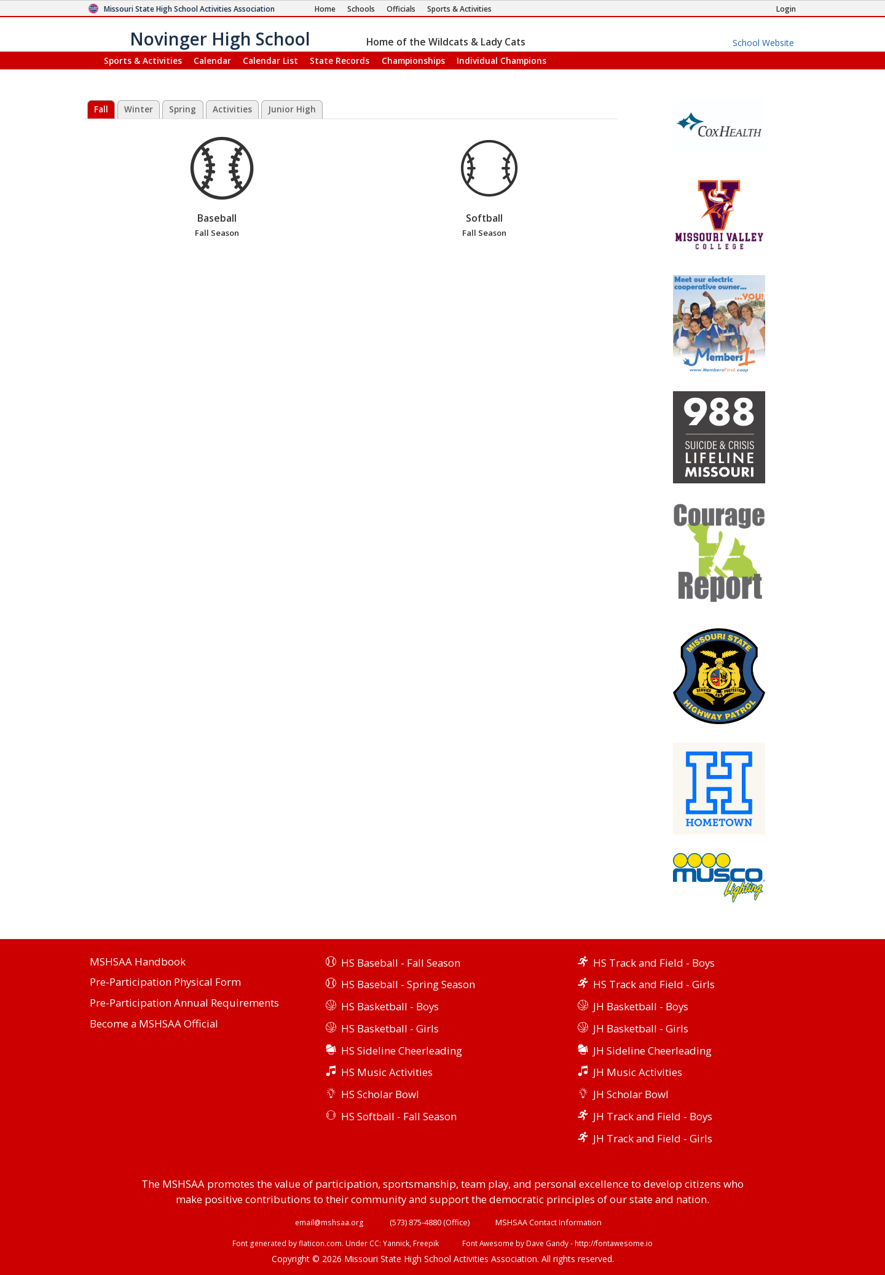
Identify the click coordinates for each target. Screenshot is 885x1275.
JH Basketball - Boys (640, 1006)
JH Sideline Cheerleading (652, 1050)
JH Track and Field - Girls (652, 1138)
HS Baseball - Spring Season (408, 984)
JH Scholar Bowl (631, 1094)
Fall (101, 109)
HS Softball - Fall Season (399, 1116)
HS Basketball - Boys (390, 1006)
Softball (484, 188)
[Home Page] (325, 9)
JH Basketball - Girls (640, 1028)
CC (374, 1243)
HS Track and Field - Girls (654, 984)
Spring (182, 109)
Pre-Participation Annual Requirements (184, 1003)
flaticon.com (320, 1243)
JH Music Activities (637, 1072)
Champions (501, 60)
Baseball (216, 188)
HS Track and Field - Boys (654, 963)
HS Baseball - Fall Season (400, 963)
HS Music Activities (387, 1072)
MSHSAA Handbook (138, 962)
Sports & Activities (143, 60)
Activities (232, 109)
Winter (138, 109)
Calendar (212, 60)
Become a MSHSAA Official (154, 1024)
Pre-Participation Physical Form (165, 982)
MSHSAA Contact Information (548, 1222)
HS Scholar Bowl (380, 1094)
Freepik (426, 1243)
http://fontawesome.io (614, 1243)
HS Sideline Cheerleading (401, 1050)
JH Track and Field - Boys (652, 1116)
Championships (413, 60)
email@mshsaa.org (329, 1222)
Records (339, 60)
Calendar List (270, 60)
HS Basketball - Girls (390, 1028)
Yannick (396, 1243)
